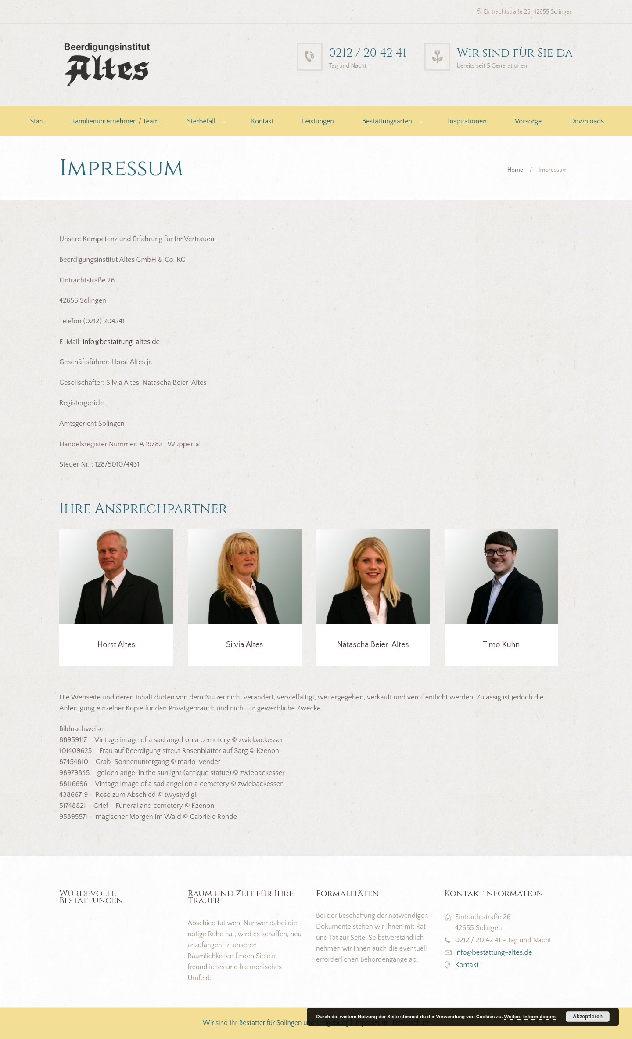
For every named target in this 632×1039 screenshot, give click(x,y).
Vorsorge (528, 121)
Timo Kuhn (501, 645)
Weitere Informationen (530, 1016)
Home (515, 170)
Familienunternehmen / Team (115, 121)
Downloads (587, 121)
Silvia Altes (244, 645)
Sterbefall (201, 121)
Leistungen (318, 121)
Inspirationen (467, 121)
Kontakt (262, 121)
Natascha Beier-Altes (373, 645)
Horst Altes (116, 645)
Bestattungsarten (387, 121)
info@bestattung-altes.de (121, 342)
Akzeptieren (588, 1017)
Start (37, 121)
